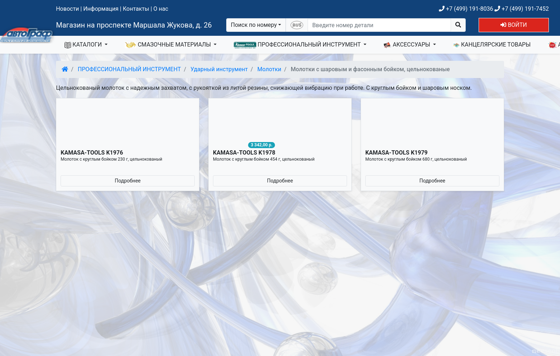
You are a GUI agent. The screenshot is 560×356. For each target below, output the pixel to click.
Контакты (136, 8)
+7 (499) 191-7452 (521, 8)
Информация (100, 8)
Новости (67, 8)
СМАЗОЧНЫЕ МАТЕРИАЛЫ (168, 44)
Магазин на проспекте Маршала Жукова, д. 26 (134, 25)
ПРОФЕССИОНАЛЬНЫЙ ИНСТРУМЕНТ (298, 44)
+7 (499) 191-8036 (466, 8)
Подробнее (128, 181)
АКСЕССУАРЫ (408, 44)
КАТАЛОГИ (84, 44)
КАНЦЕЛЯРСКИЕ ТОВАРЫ (492, 44)
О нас (160, 8)
